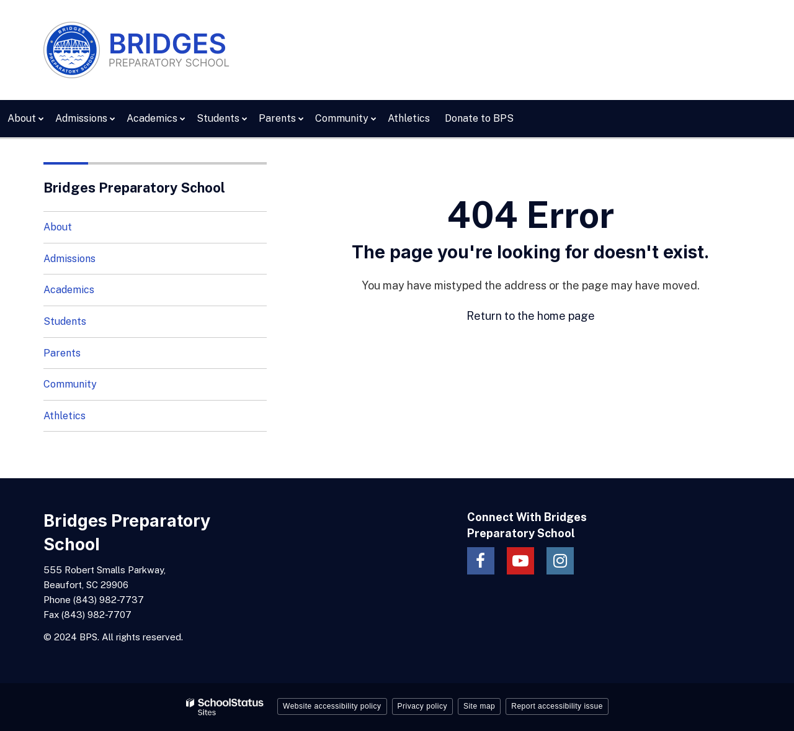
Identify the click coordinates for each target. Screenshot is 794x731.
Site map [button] (479, 706)
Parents (62, 353)
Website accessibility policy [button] (332, 706)
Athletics (64, 416)
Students (64, 321)
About (57, 227)
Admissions (69, 259)
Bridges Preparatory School (134, 187)
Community (70, 384)
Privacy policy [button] (422, 706)
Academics (68, 290)
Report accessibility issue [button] (557, 706)
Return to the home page (530, 315)
